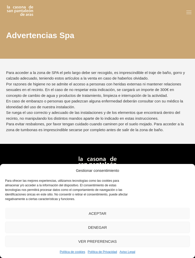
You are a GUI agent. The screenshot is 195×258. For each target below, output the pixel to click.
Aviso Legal (127, 252)
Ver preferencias (97, 241)
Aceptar (97, 213)
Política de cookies (72, 252)
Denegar (97, 227)
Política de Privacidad (102, 252)
